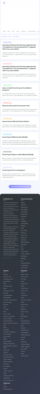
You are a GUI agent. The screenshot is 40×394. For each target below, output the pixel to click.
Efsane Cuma (24, 290)
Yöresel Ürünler (25, 356)
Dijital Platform (7, 297)
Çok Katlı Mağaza (7, 295)
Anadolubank (24, 212)
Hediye (22, 297)
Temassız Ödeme (25, 344)
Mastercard (24, 237)
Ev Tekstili (5, 309)
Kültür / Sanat (6, 336)
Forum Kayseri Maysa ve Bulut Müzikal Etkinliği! (17, 154)
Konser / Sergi (24, 311)
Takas (22, 339)
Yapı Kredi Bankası (25, 263)
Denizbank (23, 216)
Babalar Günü (24, 283)
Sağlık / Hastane (7, 359)
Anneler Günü (24, 276)
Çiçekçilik (5, 293)
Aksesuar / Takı (7, 276)
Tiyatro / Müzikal (25, 346)
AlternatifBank (24, 209)
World (4, 31)
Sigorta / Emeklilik (7, 361)
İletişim (5, 387)
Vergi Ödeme (24, 349)
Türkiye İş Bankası (25, 253)
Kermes (23, 307)
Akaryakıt (5, 274)
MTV (22, 318)
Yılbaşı (22, 353)
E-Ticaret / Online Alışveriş (10, 300)
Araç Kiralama (6, 281)
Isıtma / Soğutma (7, 318)
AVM (4, 283)
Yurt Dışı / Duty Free (8, 380)
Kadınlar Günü (24, 304)
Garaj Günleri (24, 295)
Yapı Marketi (6, 378)
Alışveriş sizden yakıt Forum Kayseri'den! (16, 106)
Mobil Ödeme (24, 316)
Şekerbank (23, 244)
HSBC (22, 228)
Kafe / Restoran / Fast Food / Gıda (10, 324)
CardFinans (23, 31)
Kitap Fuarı (23, 309)
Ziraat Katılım (24, 267)
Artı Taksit (23, 279)
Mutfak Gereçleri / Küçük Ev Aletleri (10, 346)
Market (5, 339)
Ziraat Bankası (24, 265)
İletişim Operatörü (7, 321)
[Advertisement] (20, 18)
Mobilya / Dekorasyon (9, 343)
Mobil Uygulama (7, 341)
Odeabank (23, 240)
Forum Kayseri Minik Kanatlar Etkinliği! (15, 137)
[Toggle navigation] (4, 3)
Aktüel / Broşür (24, 274)
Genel (4, 311)
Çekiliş (22, 286)
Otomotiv (5, 352)
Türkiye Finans (24, 251)
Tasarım (5, 368)
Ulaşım (5, 373)
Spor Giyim (6, 364)
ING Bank (23, 232)
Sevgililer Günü (24, 330)
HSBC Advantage (32, 31)
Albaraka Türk (24, 207)
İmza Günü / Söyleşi (26, 300)
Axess (17, 31)
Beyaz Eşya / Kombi (8, 290)
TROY (22, 249)
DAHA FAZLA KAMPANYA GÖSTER (20, 186)
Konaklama (6, 329)
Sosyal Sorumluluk (25, 335)
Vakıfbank (23, 258)
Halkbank (23, 226)
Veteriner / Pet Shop (8, 375)
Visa (22, 260)
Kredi (22, 314)
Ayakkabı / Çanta (7, 286)
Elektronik (5, 304)
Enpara (22, 219)
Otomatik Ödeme (25, 321)
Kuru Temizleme (7, 334)
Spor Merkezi (6, 366)
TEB (22, 246)
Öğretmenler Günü (25, 323)
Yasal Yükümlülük (7, 389)
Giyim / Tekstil (6, 314)
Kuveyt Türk (24, 235)
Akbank (23, 202)
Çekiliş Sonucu (24, 288)
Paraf (13, 31)
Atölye (22, 281)
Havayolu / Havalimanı (9, 316)
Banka (5, 288)
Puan (22, 325)
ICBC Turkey (24, 230)
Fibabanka (23, 221)
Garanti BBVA (24, 223)
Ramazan (23, 328)
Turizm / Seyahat (7, 371)
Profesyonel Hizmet (8, 357)
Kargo (4, 327)
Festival (23, 293)
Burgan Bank (24, 214)
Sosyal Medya (24, 332)
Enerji (4, 307)
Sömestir (23, 337)
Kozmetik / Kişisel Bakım (9, 332)
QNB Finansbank (25, 242)
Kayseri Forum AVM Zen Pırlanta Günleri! (15, 121)
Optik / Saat (6, 350)
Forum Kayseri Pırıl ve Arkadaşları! (13, 170)
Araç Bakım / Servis (8, 279)
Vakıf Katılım (24, 256)
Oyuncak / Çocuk (7, 354)
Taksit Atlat (23, 342)
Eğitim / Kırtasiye (7, 302)
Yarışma (23, 351)
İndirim (22, 302)
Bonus (8, 31)
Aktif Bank (23, 205)
